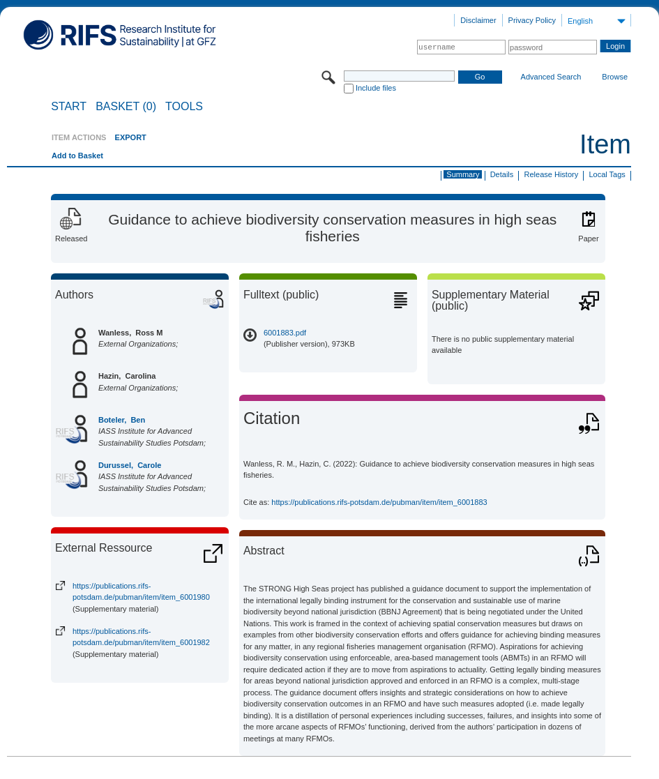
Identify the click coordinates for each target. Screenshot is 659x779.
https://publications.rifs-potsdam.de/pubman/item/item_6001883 (379, 502)
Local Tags (607, 174)
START (68, 106)
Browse (615, 77)
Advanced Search (551, 77)
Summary (462, 174)
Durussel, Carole (129, 465)
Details (502, 174)
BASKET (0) (126, 106)
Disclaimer (478, 20)
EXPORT (130, 137)
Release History (551, 174)
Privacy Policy (532, 20)
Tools (184, 106)
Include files (376, 88)
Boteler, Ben (121, 420)
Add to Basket (77, 155)
